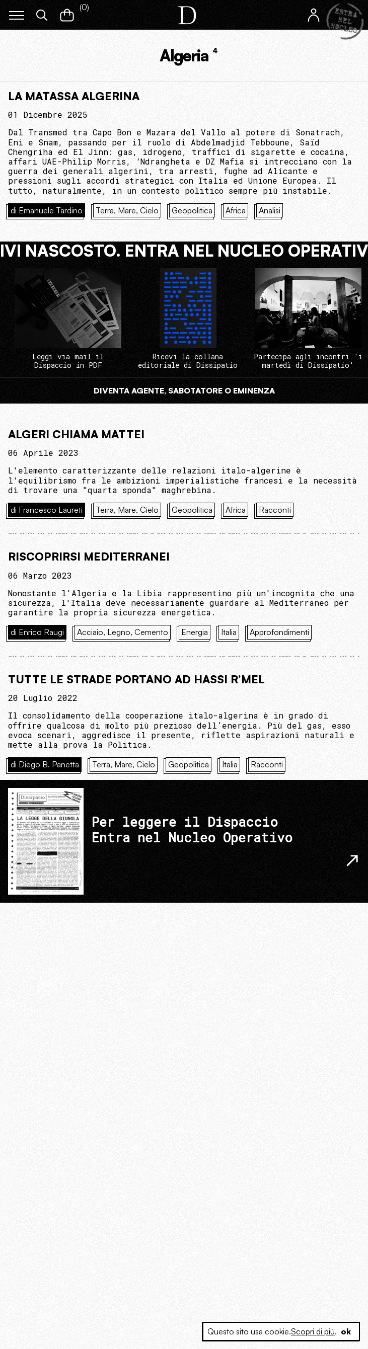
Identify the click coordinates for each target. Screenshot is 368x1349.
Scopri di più (313, 1331)
